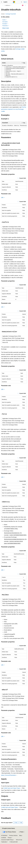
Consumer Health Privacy (7, 839)
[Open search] (21, 2)
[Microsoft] (14, 2)
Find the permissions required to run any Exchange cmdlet (13, 109)
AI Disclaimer (4, 835)
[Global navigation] (1, 2)
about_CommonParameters (8, 775)
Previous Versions (13, 835)
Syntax (4, 19)
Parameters (5, 25)
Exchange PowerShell (11, 14)
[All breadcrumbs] (2, 5)
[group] (14, 125)
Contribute (3, 837)
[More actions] (25, 5)
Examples (5, 23)
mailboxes (7, 5)
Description (5, 21)
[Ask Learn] (22, 5)
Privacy (9, 837)
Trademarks (4, 842)
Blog (20, 835)
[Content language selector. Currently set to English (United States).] (8, 828)
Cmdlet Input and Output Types (11, 788)
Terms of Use (19, 839)
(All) (3, 197)
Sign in (25, 2)
